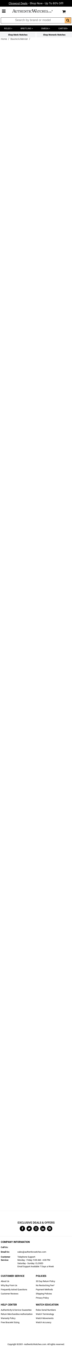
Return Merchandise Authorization (17, 1314)
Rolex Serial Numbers (46, 1310)
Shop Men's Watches (18, 35)
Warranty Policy (8, 1318)
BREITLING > (27, 28)
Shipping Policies (44, 1293)
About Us (5, 1281)
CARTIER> (63, 28)
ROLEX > (8, 28)
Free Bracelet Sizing (10, 1322)
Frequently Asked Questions (14, 1289)
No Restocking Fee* (45, 1285)
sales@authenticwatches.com (31, 1252)
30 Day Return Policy (45, 1281)
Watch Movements (45, 1318)
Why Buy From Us (9, 1285)
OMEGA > (45, 28)
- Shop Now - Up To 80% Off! (36, 3)
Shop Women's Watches (54, 35)
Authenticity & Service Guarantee (16, 1310)
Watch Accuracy (43, 1322)
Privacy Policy (42, 1298)
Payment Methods (44, 1289)
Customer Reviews (9, 1293)
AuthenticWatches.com (35, 11)
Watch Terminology (45, 1314)
